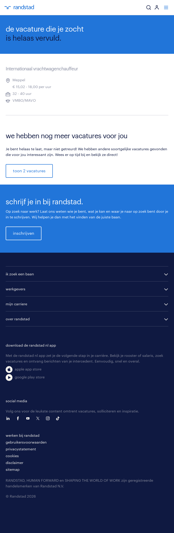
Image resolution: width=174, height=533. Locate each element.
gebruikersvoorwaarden (26, 442)
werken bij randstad (22, 435)
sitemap (12, 469)
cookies (12, 456)
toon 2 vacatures (29, 170)
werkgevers (15, 289)
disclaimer (14, 462)
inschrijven (23, 233)
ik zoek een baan (20, 274)
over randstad (18, 319)
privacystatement (21, 449)
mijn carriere (16, 304)
